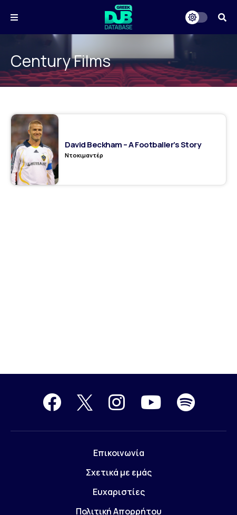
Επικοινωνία (118, 453)
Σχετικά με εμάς (119, 472)
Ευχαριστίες (119, 492)
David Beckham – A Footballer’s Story (133, 144)
